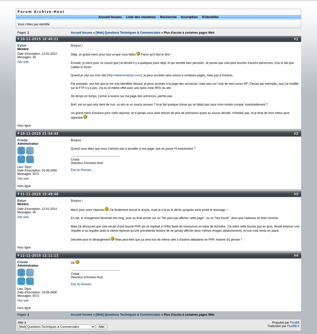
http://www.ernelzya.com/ (124, 75)
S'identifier (210, 17)
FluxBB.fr (293, 326)
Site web (23, 62)
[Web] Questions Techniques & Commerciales (128, 32)
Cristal (22, 140)
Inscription (189, 17)
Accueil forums (110, 17)
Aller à (62, 325)
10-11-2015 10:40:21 (39, 39)
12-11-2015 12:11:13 (39, 255)
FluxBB (294, 322)
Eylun (21, 45)
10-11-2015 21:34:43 (39, 134)
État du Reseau (81, 170)
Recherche (168, 17)
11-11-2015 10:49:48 (39, 194)
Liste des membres (141, 17)
